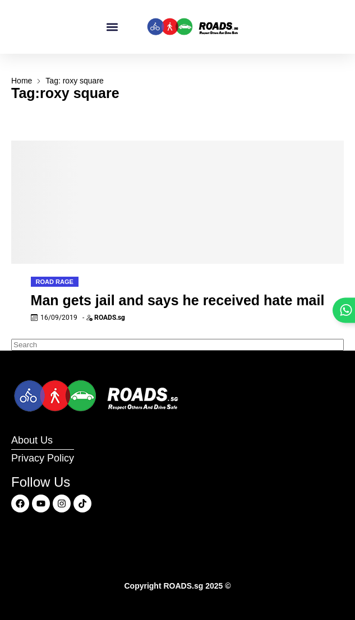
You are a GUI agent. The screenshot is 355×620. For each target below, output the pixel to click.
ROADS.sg (109, 317)
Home (21, 80)
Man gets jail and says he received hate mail (178, 300)
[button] (112, 27)
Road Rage (54, 281)
